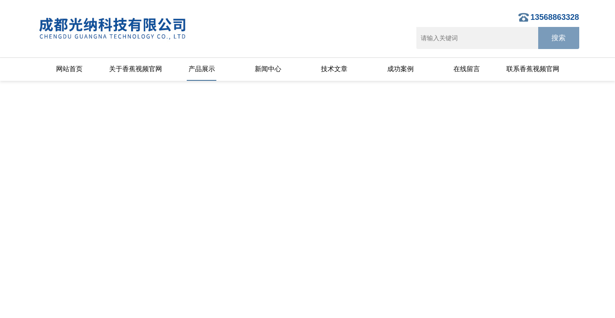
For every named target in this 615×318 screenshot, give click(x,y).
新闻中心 (268, 68)
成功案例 (400, 68)
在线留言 (466, 68)
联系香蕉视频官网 (532, 68)
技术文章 (334, 68)
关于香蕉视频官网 (135, 68)
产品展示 (202, 68)
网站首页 (69, 68)
